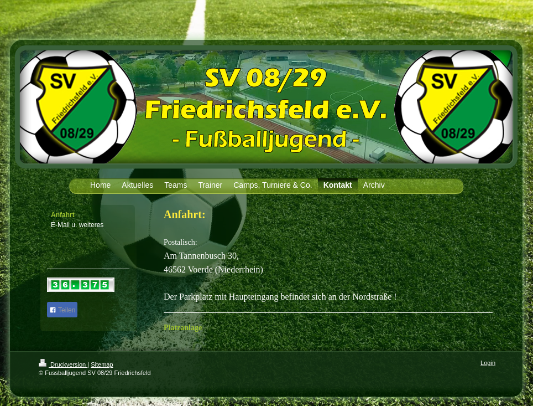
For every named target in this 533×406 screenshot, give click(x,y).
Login (487, 362)
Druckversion (63, 364)
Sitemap (102, 364)
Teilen (62, 310)
